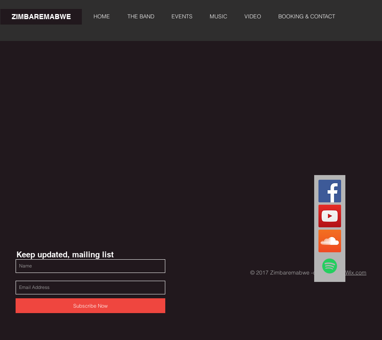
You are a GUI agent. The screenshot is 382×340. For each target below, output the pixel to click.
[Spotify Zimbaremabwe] (329, 266)
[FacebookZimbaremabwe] (329, 191)
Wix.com (355, 272)
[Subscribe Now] (90, 305)
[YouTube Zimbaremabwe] (329, 216)
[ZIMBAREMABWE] (41, 17)
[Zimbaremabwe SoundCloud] (329, 241)
